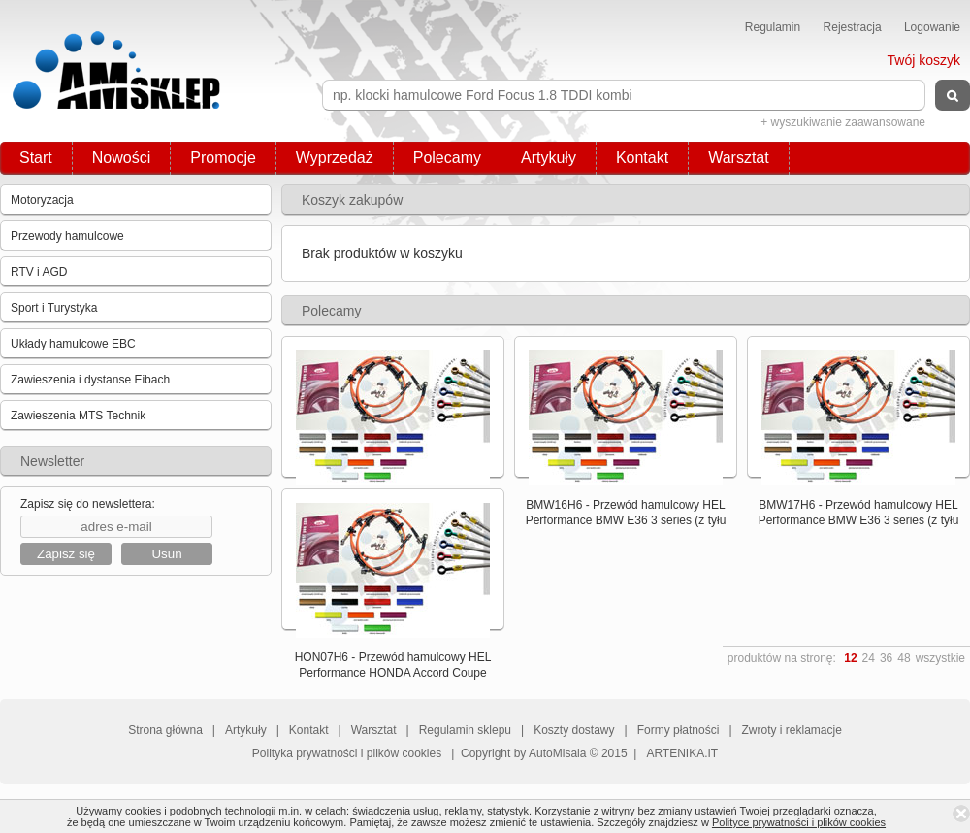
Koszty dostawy (574, 730)
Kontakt (642, 158)
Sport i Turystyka (54, 308)
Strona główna (165, 730)
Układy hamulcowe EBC (73, 343)
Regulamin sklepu (465, 730)
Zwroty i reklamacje (792, 730)
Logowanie (932, 27)
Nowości (121, 158)
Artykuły (548, 158)
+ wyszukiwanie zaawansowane (842, 122)
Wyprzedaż (334, 158)
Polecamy (447, 158)
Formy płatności (678, 730)
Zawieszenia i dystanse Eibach (90, 379)
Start (35, 158)
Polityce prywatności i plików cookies (799, 822)
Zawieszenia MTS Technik (78, 415)
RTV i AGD (39, 272)
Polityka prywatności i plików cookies (346, 753)
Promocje (223, 158)
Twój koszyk (924, 60)
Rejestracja (853, 27)
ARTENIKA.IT (682, 753)
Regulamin (772, 27)
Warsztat (738, 158)
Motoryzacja (42, 200)
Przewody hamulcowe (67, 236)
